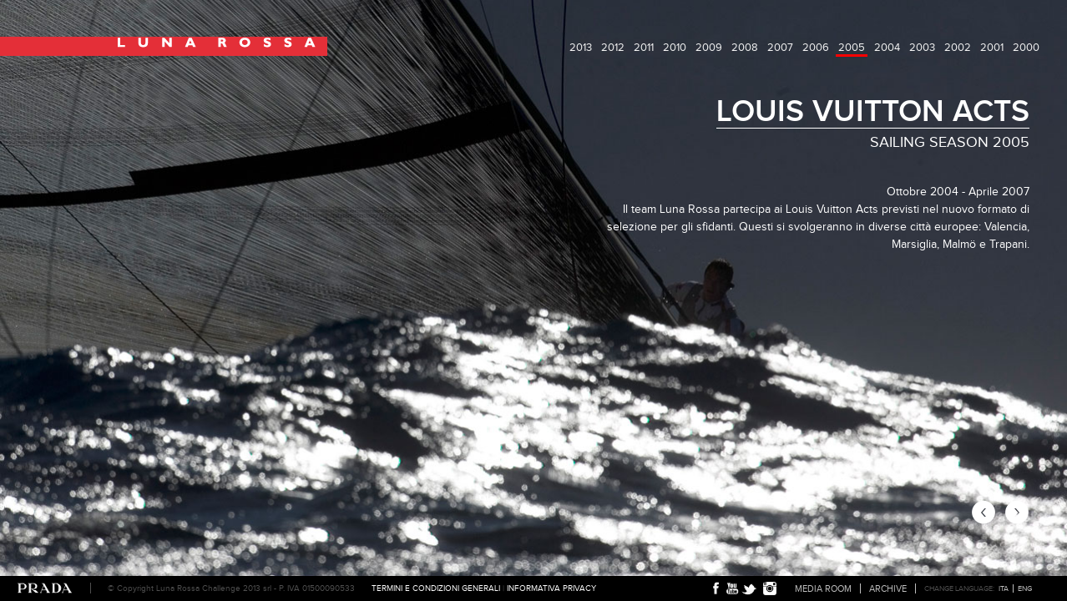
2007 (780, 47)
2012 (613, 47)
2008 (744, 47)
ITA (1004, 588)
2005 (851, 47)
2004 (887, 47)
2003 (922, 47)
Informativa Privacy (551, 588)
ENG (1025, 588)
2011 (644, 47)
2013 (580, 47)
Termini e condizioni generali (436, 588)
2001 (992, 47)
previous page (983, 512)
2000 (1026, 47)
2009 (708, 47)
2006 (815, 47)
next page (1016, 512)
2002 (957, 47)
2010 (674, 47)
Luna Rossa (163, 46)
